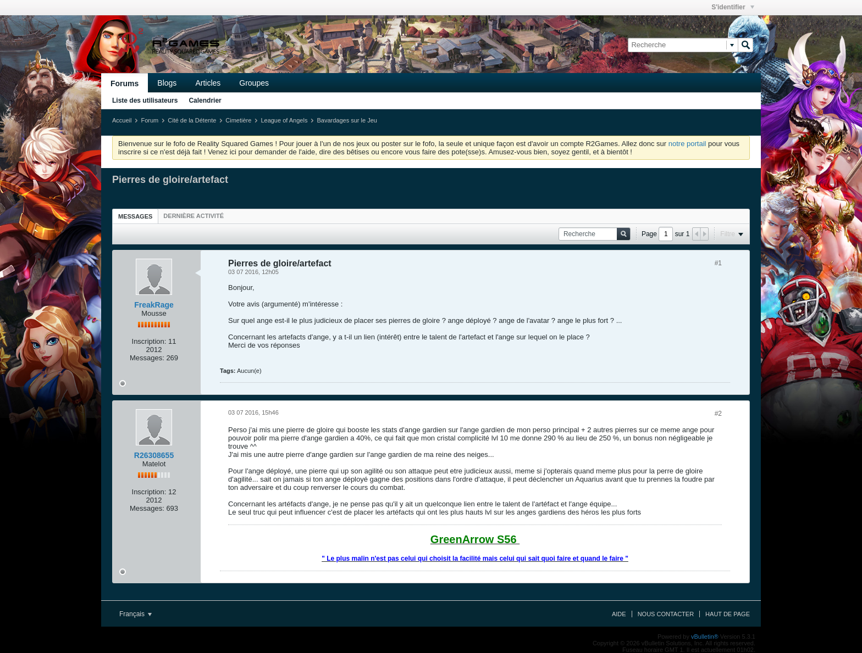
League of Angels (284, 120)
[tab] (135, 216)
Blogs (166, 83)
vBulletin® (705, 636)
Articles (207, 83)
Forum (149, 120)
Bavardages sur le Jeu (347, 120)
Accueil (121, 120)
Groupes (254, 83)
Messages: (147, 358)
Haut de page (727, 614)
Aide (619, 614)
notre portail (687, 143)
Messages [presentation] (135, 216)
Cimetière (238, 120)
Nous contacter (666, 614)
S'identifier (732, 7)
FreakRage (154, 304)
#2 (718, 413)
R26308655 (154, 455)
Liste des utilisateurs (145, 100)
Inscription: (149, 341)
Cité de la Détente (192, 120)
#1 (718, 263)
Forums (124, 83)
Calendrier (205, 100)
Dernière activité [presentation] (193, 216)
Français (135, 614)
